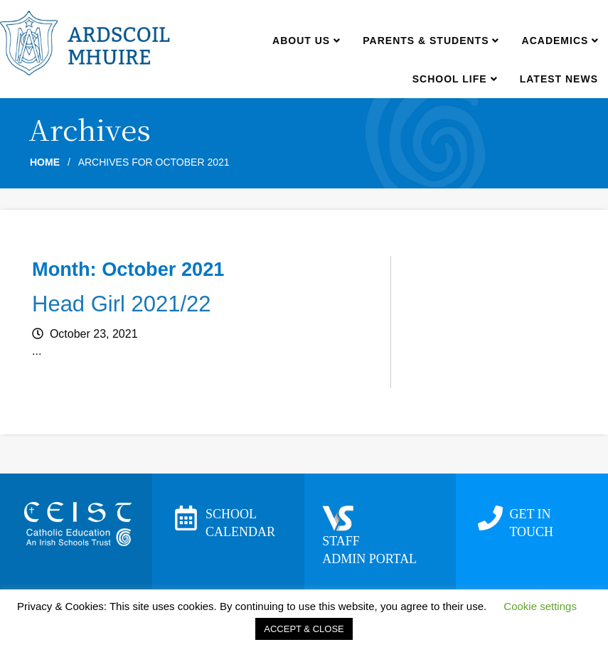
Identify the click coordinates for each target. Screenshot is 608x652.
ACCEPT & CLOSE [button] (303, 629)
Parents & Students (430, 40)
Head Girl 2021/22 (121, 304)
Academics (560, 40)
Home (45, 162)
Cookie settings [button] (540, 606)
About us (306, 40)
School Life (454, 79)
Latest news (559, 79)
